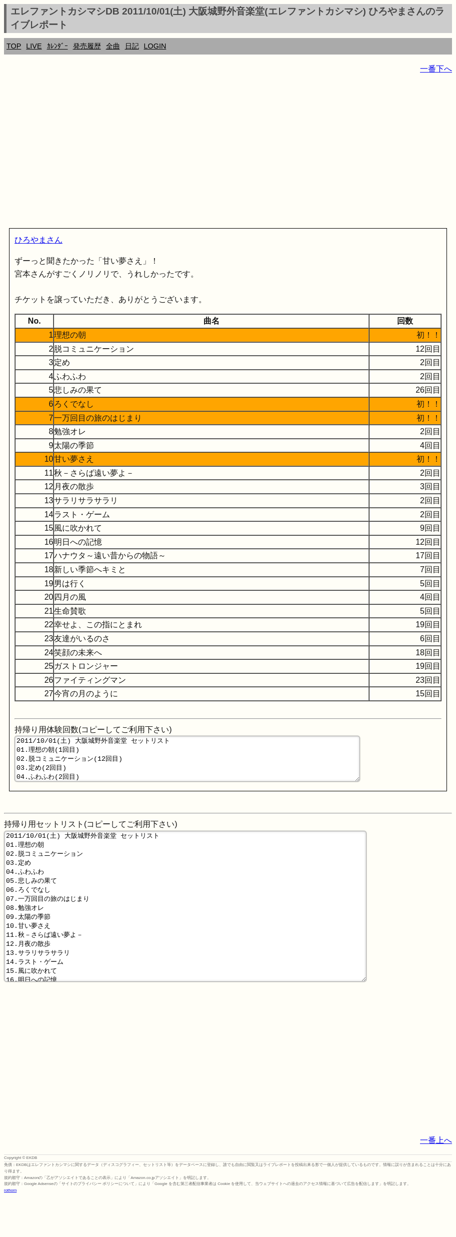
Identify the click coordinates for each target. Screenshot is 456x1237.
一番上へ (436, 1179)
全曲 (113, 46)
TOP (13, 46)
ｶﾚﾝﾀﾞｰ (57, 46)
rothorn (10, 1229)
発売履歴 (87, 46)
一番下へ (436, 69)
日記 (132, 46)
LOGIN (155, 46)
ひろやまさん (38, 240)
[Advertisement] (228, 153)
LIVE (34, 46)
